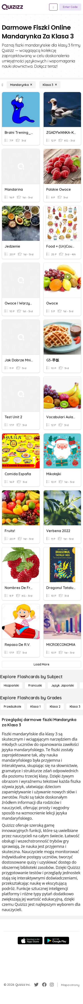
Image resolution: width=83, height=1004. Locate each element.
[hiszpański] (11, 685)
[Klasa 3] (49, 84)
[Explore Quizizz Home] (12, 7)
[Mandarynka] (21, 84)
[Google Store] (56, 940)
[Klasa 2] (55, 706)
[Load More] (41, 664)
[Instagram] (52, 984)
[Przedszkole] (12, 706)
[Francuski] (35, 685)
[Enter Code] (70, 7)
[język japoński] (62, 685)
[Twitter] (36, 984)
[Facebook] (44, 984)
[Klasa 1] (35, 706)
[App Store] (30, 940)
